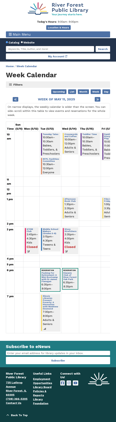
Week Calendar (26, 66)
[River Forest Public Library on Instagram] (69, 382)
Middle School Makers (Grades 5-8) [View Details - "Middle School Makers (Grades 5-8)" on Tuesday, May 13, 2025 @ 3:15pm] (50, 231)
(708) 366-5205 (16, 398)
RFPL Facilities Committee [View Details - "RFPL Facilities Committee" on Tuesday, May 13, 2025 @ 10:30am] (51, 160)
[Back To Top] (58, 415)
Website (29, 42)
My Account (56, 56)
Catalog (14, 42)
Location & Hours (58, 27)
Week (95, 91)
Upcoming (59, 91)
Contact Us (13, 402)
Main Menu (20, 34)
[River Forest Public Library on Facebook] (62, 382)
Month (83, 91)
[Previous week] (15, 99)
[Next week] (97, 99)
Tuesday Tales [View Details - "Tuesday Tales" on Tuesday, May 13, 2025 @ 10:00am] (50, 134)
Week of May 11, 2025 (56, 99)
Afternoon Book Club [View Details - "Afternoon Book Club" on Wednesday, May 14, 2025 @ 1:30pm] (70, 200)
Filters (18, 84)
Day (106, 91)
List (72, 91)
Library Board (42, 387)
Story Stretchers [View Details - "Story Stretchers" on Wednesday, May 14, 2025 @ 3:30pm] (70, 230)
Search (103, 49)
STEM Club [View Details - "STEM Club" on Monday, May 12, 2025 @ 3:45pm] (30, 230)
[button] (57, 21)
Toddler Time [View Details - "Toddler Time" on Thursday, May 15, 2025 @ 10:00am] (89, 134)
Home (10, 66)
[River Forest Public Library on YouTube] (75, 382)
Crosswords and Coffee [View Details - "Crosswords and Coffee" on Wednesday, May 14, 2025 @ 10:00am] (70, 135)
